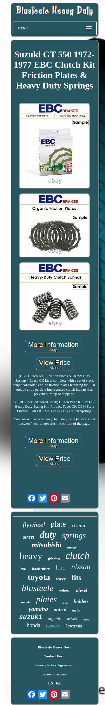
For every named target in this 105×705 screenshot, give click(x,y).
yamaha (38, 609)
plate (58, 524)
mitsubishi (47, 545)
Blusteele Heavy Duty (54, 647)
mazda (26, 602)
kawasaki (74, 626)
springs (74, 535)
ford (60, 567)
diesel (81, 590)
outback (71, 619)
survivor (53, 626)
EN (50, 683)
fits (76, 577)
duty (48, 535)
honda (33, 625)
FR (58, 683)
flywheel (34, 524)
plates (46, 599)
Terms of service (54, 674)
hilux (65, 602)
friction (54, 559)
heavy (31, 556)
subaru (64, 591)
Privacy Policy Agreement (54, 665)
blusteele (38, 588)
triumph (72, 547)
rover (61, 579)
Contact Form (54, 656)
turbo (76, 610)
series (86, 619)
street (28, 537)
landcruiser (41, 569)
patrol (59, 609)
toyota (39, 577)
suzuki (30, 617)
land (22, 568)
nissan (80, 566)
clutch (78, 555)
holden (81, 601)
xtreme (78, 525)
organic (54, 618)
